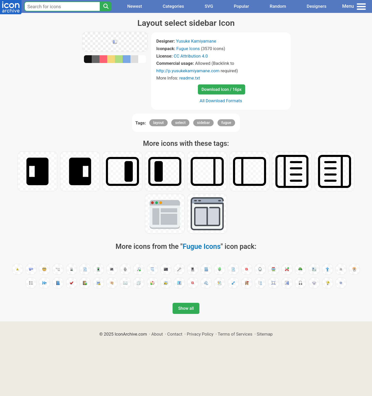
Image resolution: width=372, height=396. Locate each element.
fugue (226, 122)
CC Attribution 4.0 (191, 56)
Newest (134, 6)
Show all (186, 308)
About (157, 334)
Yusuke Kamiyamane (196, 41)
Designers (316, 6)
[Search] (106, 6)
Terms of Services (235, 334)
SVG (209, 6)
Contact (174, 334)
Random (278, 6)
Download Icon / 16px (222, 89)
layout (158, 122)
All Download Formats (221, 100)
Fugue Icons (188, 48)
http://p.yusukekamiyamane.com (188, 70)
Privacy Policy (200, 334)
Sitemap (265, 334)
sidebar (203, 122)
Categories (173, 6)
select (180, 122)
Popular (241, 6)
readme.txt (189, 78)
